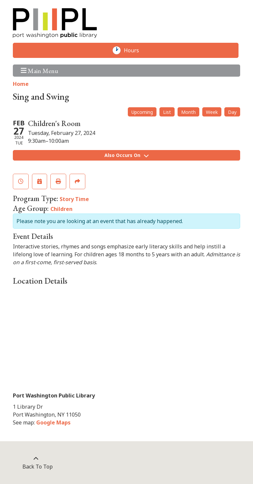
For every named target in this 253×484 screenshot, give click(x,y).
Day (232, 112)
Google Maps (53, 422)
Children (61, 209)
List (167, 112)
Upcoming (142, 112)
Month (188, 112)
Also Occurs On (126, 155)
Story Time (74, 199)
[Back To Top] (36, 462)
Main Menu (40, 70)
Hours (135, 50)
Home (21, 84)
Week (212, 112)
